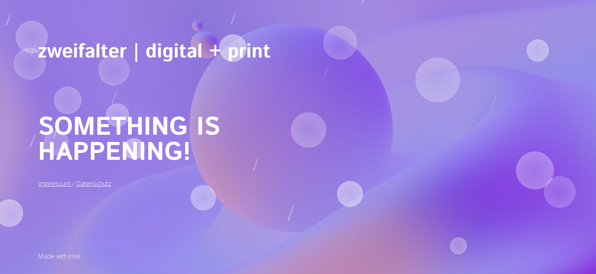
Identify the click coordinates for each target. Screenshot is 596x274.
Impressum (55, 182)
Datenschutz (93, 182)
